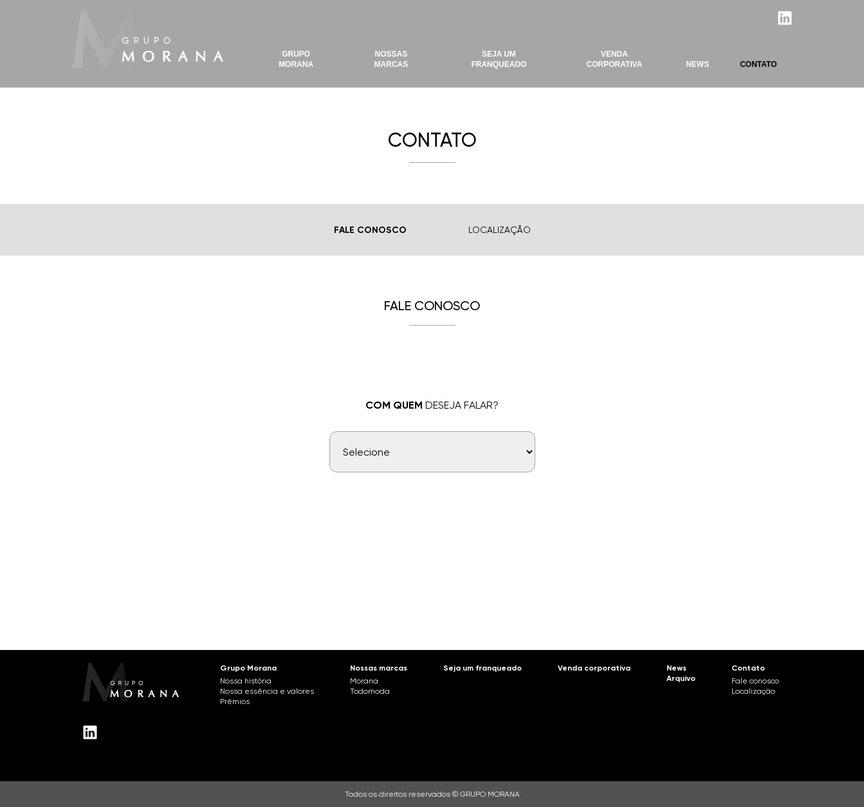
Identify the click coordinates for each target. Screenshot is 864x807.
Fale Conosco (370, 230)
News (697, 64)
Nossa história (245, 680)
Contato (758, 64)
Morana (364, 680)
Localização (499, 230)
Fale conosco (755, 680)
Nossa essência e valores (267, 691)
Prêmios (235, 701)
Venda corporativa (594, 667)
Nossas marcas (391, 59)
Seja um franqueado (482, 667)
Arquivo (680, 678)
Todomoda (370, 691)
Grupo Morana (296, 59)
